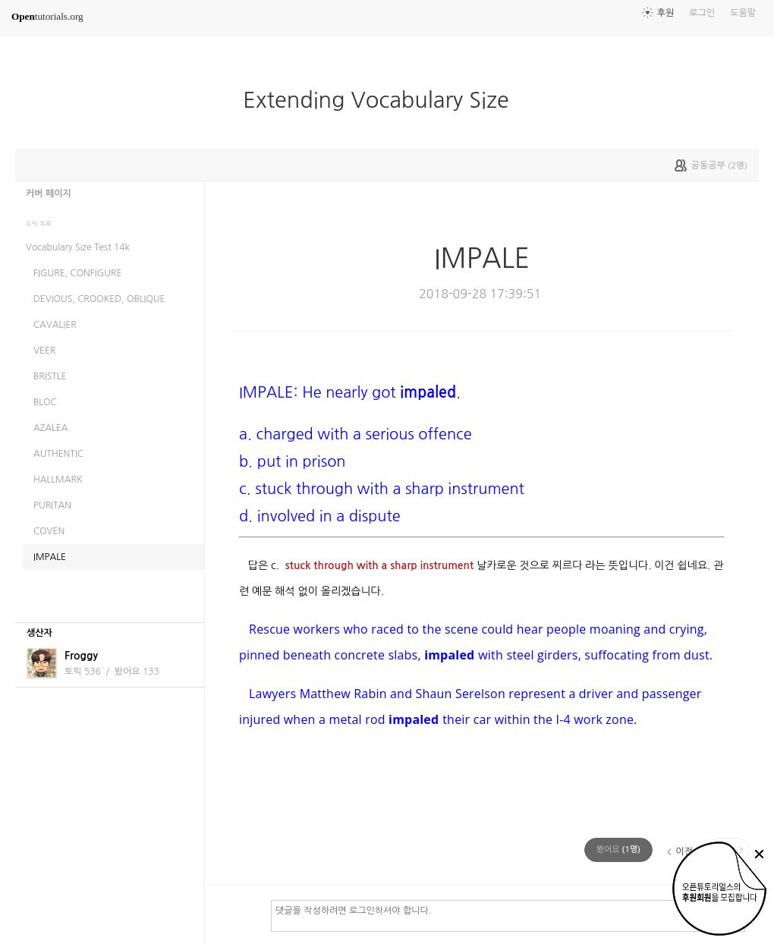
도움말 (743, 12)
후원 (666, 12)
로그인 (702, 12)
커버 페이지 (48, 193)
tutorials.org (47, 16)
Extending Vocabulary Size (385, 100)
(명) (618, 849)
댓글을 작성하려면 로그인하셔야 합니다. (508, 915)
